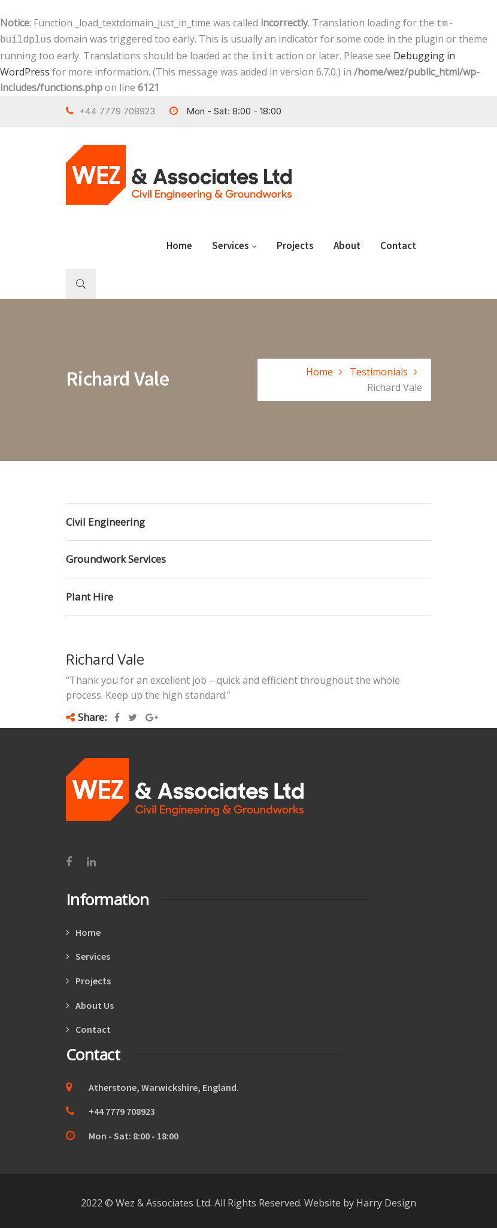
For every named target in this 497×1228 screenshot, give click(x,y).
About (347, 241)
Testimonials (379, 368)
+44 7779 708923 (110, 1108)
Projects (295, 241)
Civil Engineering (105, 518)
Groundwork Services (116, 555)
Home (179, 241)
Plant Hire (89, 593)
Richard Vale (105, 655)
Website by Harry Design (360, 1199)
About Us (94, 1002)
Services (234, 241)
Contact (398, 241)
